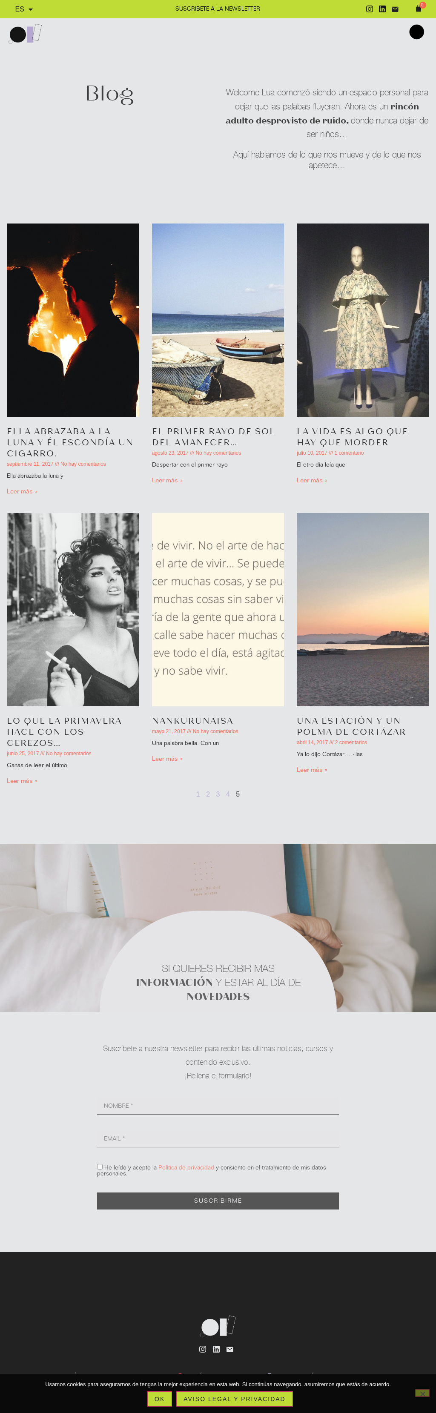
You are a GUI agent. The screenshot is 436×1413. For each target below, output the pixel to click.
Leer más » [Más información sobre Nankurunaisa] (167, 758)
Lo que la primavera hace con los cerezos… (64, 731)
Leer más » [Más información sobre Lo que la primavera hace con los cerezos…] (22, 781)
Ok (160, 1399)
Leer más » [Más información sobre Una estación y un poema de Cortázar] (312, 770)
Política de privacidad (186, 1167)
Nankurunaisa (192, 720)
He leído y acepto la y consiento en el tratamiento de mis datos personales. (211, 1170)
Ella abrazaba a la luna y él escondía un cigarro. (70, 442)
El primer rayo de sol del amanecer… (213, 436)
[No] (422, 1393)
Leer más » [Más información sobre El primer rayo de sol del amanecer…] (167, 480)
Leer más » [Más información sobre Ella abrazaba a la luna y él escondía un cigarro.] (22, 491)
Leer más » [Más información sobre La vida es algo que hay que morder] (312, 480)
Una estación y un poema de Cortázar (351, 726)
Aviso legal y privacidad (234, 1399)
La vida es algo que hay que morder (352, 436)
